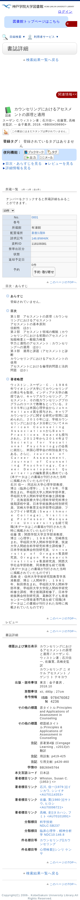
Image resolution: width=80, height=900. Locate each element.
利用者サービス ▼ (42, 36)
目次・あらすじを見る (24, 163)
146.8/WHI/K (40, 238)
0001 (35, 217)
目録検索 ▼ (13, 36)
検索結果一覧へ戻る (42, 60)
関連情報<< (67, 94)
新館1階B (38, 233)
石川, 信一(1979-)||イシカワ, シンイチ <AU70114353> (55, 790)
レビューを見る (60, 163)
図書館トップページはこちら (36, 21)
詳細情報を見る (18, 168)
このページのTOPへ (63, 282)
